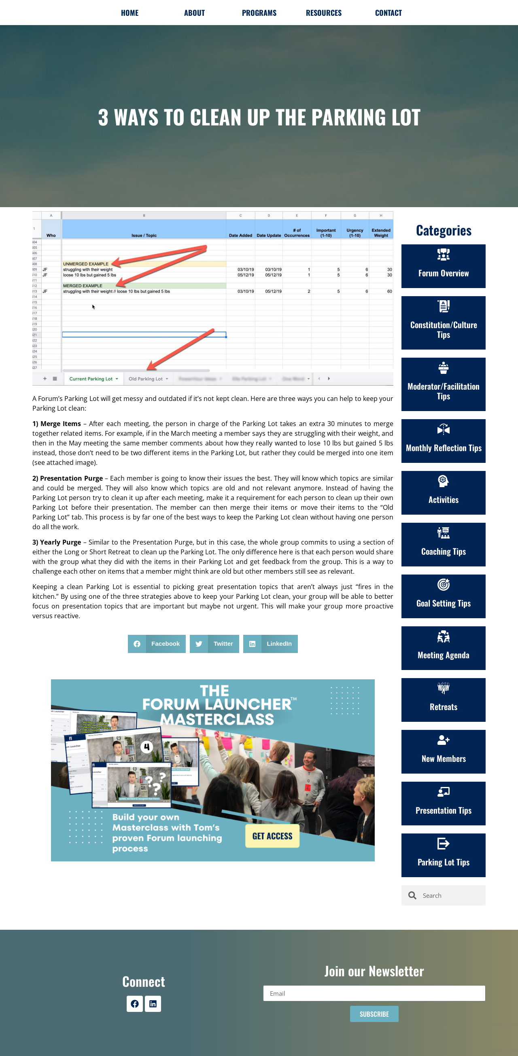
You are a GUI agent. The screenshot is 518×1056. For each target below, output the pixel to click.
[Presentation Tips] (443, 792)
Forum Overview (443, 273)
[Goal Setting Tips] (443, 585)
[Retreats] (443, 688)
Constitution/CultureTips (443, 329)
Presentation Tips (443, 810)
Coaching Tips (443, 551)
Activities (444, 499)
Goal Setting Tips (443, 603)
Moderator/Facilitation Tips (444, 391)
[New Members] (443, 740)
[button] (157, 644)
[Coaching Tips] (443, 533)
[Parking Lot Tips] (443, 844)
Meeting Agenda (443, 655)
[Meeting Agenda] (443, 636)
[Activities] (443, 481)
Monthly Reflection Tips (444, 447)
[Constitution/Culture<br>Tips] (443, 306)
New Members (444, 758)
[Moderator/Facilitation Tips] (443, 368)
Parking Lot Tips (443, 862)
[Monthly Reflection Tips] (443, 429)
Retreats (443, 706)
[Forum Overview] (443, 254)
